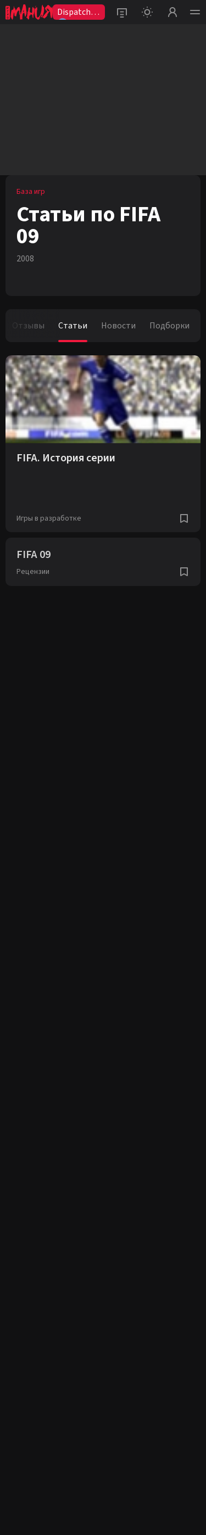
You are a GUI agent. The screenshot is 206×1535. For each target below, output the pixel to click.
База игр (30, 191)
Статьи (72, 325)
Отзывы (28, 325)
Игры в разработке (48, 518)
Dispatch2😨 (76, 13)
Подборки (169, 325)
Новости (118, 325)
